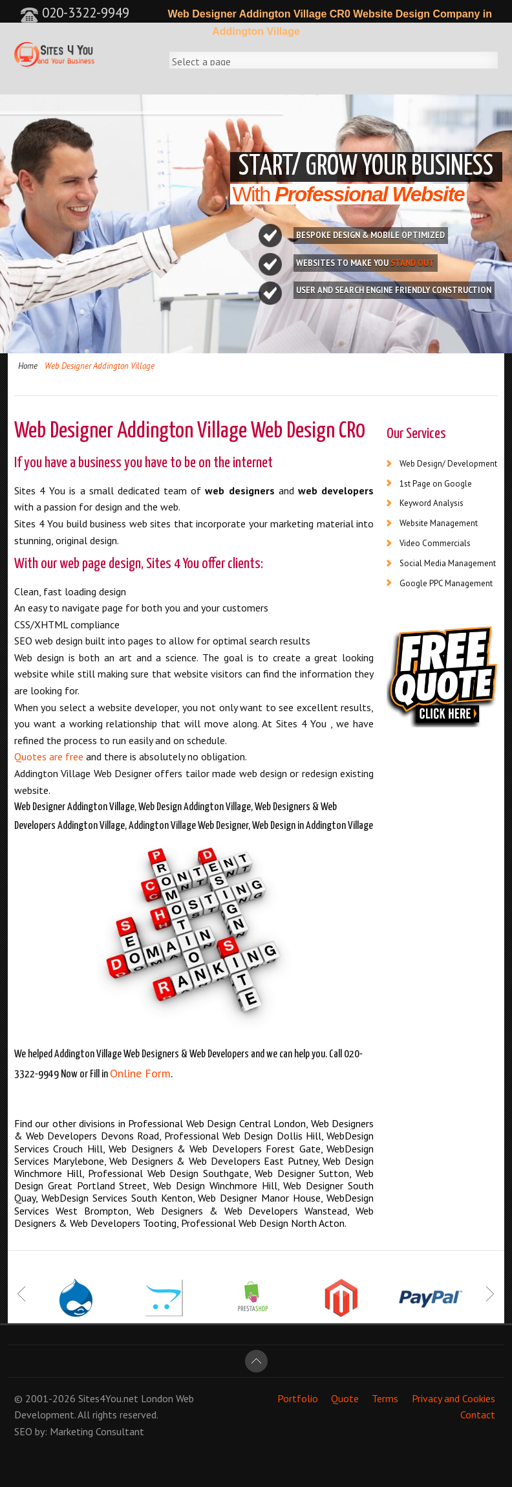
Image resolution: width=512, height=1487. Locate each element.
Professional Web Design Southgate (168, 1173)
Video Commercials (435, 543)
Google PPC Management (446, 583)
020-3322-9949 (74, 12)
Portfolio (297, 1398)
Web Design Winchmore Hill (215, 1185)
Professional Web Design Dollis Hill (242, 1135)
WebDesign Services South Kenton (117, 1197)
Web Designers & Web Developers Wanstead (241, 1210)
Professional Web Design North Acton (263, 1223)
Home (27, 365)
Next (490, 1294)
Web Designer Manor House (259, 1197)
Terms (385, 1398)
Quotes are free (48, 756)
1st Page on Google (436, 483)
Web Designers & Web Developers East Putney (213, 1160)
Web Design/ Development (448, 463)
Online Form (140, 1073)
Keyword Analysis (432, 503)
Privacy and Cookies (453, 1398)
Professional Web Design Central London (217, 1123)
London (157, 1398)
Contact (477, 1414)
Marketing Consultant (97, 1431)
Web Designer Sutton (302, 1173)
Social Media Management (448, 563)
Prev (22, 1294)
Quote (345, 1398)
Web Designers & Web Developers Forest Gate (214, 1148)
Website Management (439, 523)
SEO (23, 1431)
